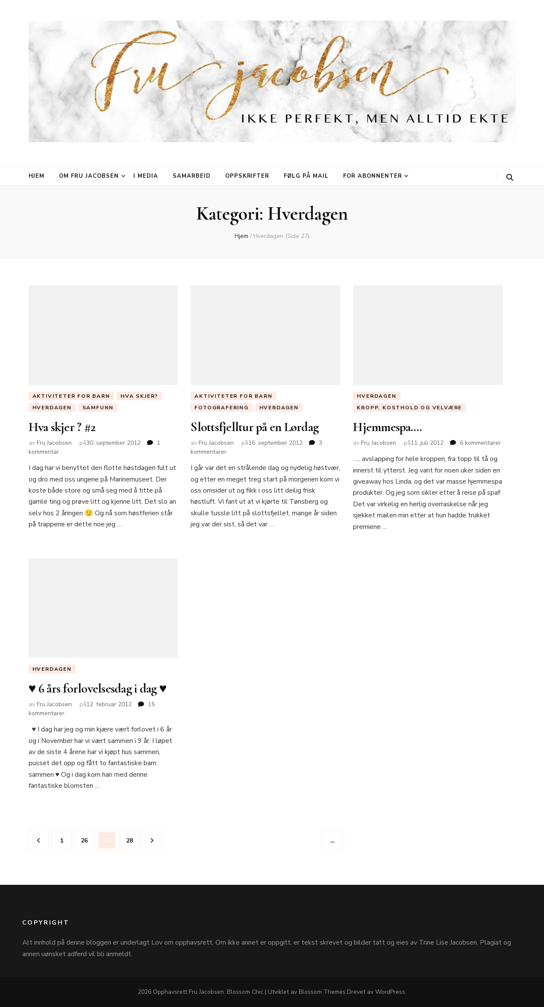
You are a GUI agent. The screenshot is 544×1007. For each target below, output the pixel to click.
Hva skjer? (139, 396)
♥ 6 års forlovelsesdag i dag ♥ (98, 689)
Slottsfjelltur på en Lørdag (254, 427)
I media (145, 176)
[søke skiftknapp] (509, 177)
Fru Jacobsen (54, 443)
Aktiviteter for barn (71, 396)
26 (86, 838)
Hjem (37, 176)
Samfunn (98, 407)
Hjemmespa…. (387, 427)
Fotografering (221, 407)
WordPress (390, 992)
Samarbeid (192, 176)
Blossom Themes (322, 992)
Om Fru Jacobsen (89, 176)
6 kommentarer (480, 443)
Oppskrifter (247, 176)
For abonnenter (372, 176)
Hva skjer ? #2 (62, 427)
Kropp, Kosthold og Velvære (409, 407)
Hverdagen (52, 407)
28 (132, 838)
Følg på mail (306, 176)
